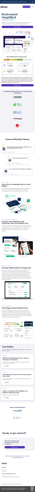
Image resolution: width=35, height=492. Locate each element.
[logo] (4, 464)
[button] (32, 488)
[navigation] (5, 7)
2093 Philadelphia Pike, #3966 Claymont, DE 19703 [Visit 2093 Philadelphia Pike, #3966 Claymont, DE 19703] (10, 476)
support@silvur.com (18, 457)
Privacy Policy (21, 489)
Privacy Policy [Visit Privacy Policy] (4, 471)
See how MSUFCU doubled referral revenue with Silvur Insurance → (15, 1)
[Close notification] (33, 2)
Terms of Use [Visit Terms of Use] (4, 469)
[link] (17, 148)
